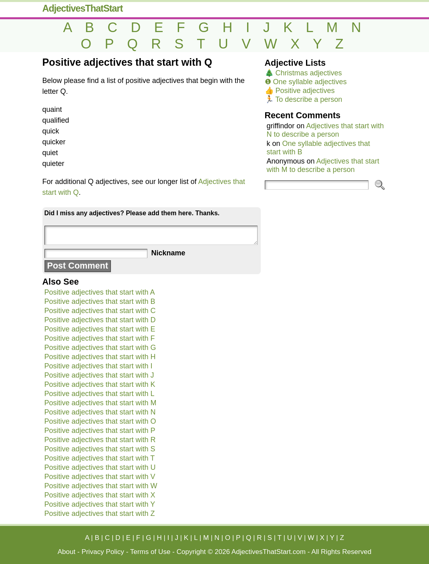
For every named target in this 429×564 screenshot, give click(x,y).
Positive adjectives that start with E (99, 329)
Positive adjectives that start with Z (99, 513)
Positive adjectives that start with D (100, 320)
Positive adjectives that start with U (100, 467)
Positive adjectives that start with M (100, 403)
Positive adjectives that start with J (99, 375)
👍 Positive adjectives (300, 91)
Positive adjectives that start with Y (99, 504)
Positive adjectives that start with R (100, 440)
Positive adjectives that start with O (100, 421)
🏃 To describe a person (303, 99)
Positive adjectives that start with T (99, 458)
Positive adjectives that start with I (98, 366)
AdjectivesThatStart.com (269, 552)
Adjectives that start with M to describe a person (323, 165)
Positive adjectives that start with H (100, 357)
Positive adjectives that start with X (99, 495)
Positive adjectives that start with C (100, 311)
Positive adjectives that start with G (100, 348)
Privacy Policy (103, 552)
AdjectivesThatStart (82, 8)
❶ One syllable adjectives (306, 82)
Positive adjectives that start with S (99, 449)
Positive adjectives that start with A (99, 292)
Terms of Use (150, 552)
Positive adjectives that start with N (100, 412)
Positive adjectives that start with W (100, 486)
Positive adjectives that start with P (99, 431)
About (67, 552)
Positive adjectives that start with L (99, 394)
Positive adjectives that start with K (99, 384)
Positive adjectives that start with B (99, 301)
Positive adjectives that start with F (99, 338)
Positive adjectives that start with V (99, 477)
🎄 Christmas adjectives (303, 73)
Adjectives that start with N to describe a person (325, 130)
